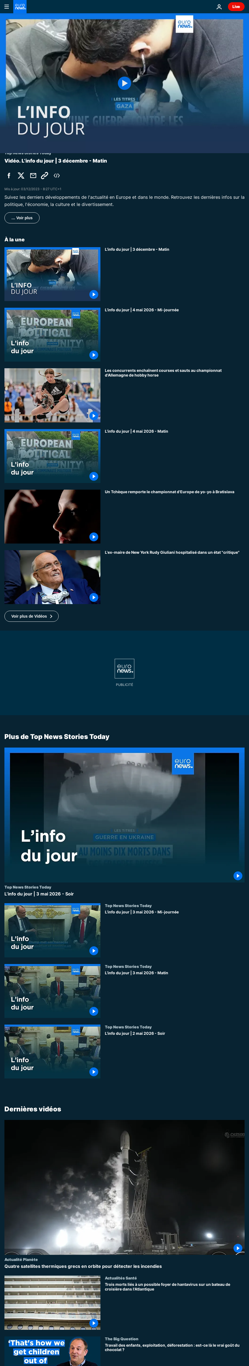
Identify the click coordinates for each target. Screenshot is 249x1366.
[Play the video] (124, 83)
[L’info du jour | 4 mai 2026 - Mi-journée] (175, 335)
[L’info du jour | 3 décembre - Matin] (175, 274)
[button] (31, 616)
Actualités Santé (121, 1278)
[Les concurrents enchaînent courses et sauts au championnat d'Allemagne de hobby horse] (175, 395)
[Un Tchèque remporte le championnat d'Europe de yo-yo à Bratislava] (175, 517)
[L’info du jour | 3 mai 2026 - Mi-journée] (175, 933)
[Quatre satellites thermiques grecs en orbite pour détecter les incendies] (124, 1266)
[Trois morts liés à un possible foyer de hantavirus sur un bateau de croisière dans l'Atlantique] (175, 1306)
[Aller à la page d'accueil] (20, 6)
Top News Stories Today (27, 887)
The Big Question (121, 1338)
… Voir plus (22, 218)
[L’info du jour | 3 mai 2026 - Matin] (175, 994)
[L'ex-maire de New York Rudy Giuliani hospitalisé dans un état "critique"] (175, 577)
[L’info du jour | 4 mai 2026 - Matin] (175, 456)
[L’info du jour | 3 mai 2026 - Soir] (124, 894)
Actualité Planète (21, 1259)
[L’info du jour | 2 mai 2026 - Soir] (175, 1054)
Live (236, 6)
